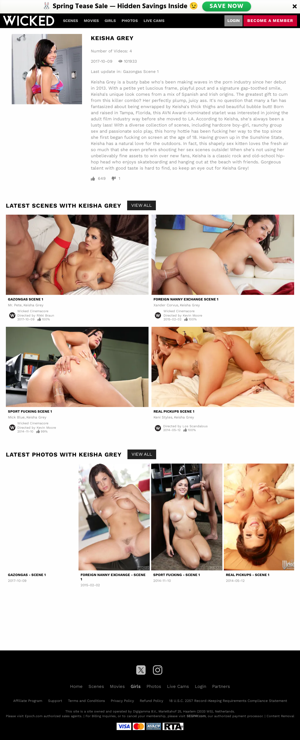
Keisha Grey (33, 305)
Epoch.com (33, 716)
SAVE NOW (227, 6)
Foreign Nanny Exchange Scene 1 (186, 299)
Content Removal (280, 716)
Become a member (270, 20)
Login (233, 20)
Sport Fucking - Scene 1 (176, 575)
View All (141, 205)
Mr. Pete (15, 305)
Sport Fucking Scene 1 (30, 411)
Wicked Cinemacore (32, 311)
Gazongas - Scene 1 (27, 575)
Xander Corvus (166, 305)
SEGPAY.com (196, 716)
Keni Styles (163, 417)
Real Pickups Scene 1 (174, 411)
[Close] (294, 7)
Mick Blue (16, 417)
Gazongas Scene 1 (140, 71)
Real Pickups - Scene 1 (247, 575)
